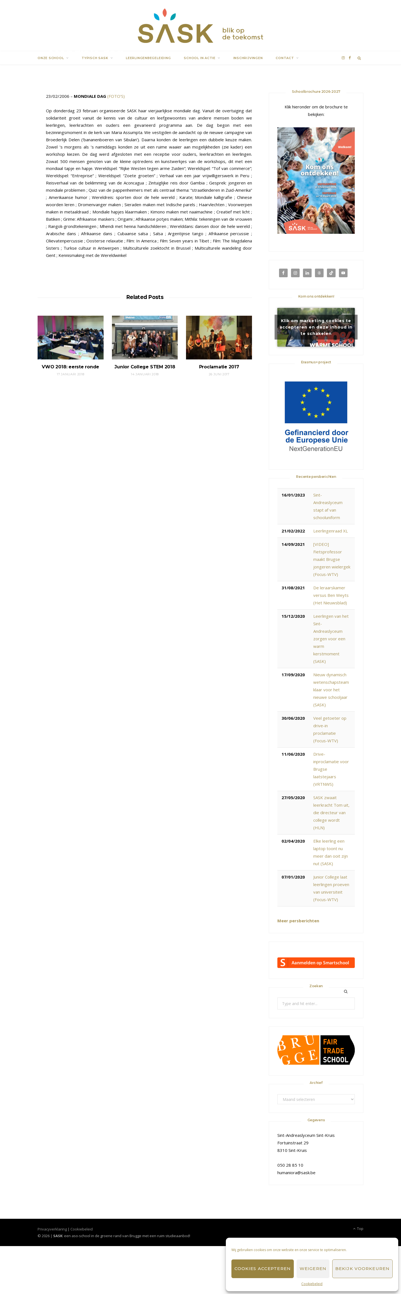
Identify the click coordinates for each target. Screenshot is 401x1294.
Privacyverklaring (52, 1229)
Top (358, 1228)
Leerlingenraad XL (330, 531)
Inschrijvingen (248, 58)
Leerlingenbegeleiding (148, 58)
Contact (285, 58)
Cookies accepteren (262, 1268)
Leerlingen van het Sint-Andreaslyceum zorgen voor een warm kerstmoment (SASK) (331, 638)
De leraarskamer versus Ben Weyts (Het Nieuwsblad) (331, 595)
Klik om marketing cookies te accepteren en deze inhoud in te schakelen (316, 327)
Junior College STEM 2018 (144, 366)
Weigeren (313, 1268)
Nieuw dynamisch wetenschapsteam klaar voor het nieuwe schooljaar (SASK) (331, 689)
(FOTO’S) (116, 96)
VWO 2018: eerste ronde (70, 366)
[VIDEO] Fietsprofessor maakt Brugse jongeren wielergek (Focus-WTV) (331, 559)
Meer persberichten (298, 920)
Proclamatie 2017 (219, 366)
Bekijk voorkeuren (362, 1268)
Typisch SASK (95, 58)
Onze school (51, 58)
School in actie (200, 58)
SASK (59, 67)
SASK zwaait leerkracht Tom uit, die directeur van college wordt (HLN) (331, 812)
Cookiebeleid (311, 1283)
